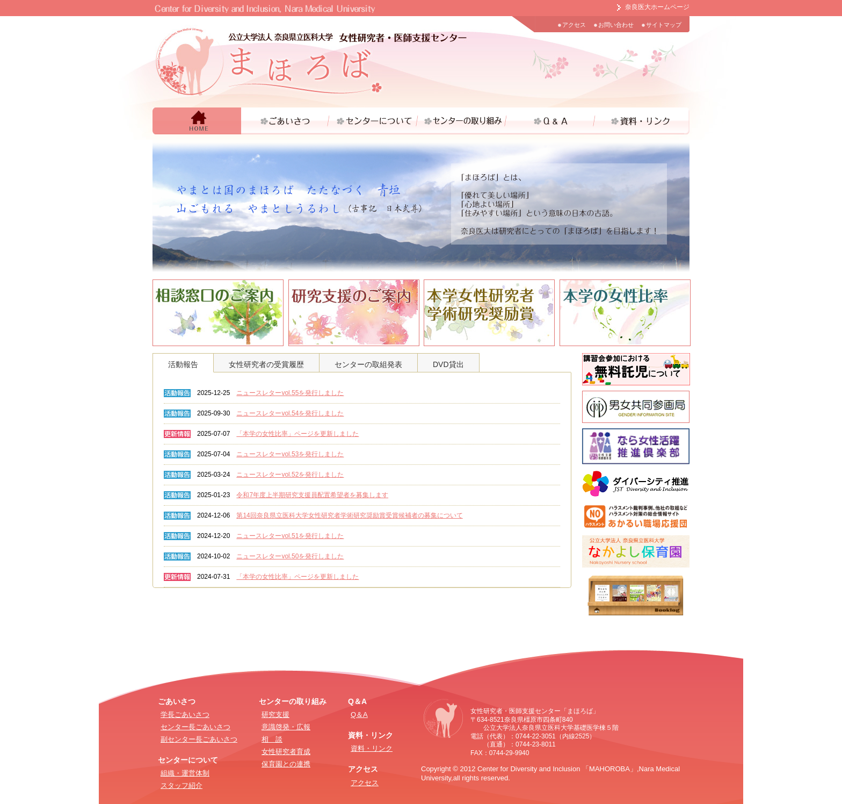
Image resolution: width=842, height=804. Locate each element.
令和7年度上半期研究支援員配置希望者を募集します (312, 495)
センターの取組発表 (368, 364)
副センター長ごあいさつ (199, 739)
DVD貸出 (448, 364)
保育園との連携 (286, 764)
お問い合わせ (616, 24)
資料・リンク (372, 748)
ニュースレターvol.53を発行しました (290, 454)
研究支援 (275, 714)
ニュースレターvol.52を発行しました (290, 474)
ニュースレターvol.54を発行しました (290, 413)
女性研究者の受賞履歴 (266, 364)
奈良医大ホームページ (657, 7)
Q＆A (359, 714)
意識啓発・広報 (286, 727)
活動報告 (183, 364)
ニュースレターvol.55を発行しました (290, 393)
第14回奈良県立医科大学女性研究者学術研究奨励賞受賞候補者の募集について (349, 515)
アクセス (574, 24)
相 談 (272, 739)
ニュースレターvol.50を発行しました (290, 556)
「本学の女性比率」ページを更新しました (297, 433)
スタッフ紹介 (181, 785)
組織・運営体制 (185, 773)
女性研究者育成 (286, 752)
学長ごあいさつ (185, 714)
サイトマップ (663, 24)
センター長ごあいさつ (195, 727)
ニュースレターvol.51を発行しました (290, 536)
